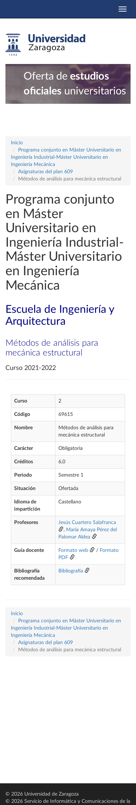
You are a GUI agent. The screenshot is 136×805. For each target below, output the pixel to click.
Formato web (73, 550)
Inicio (17, 142)
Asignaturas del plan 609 (45, 171)
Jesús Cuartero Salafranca (87, 522)
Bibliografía (70, 571)
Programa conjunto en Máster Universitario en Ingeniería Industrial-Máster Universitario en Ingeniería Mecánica (66, 157)
